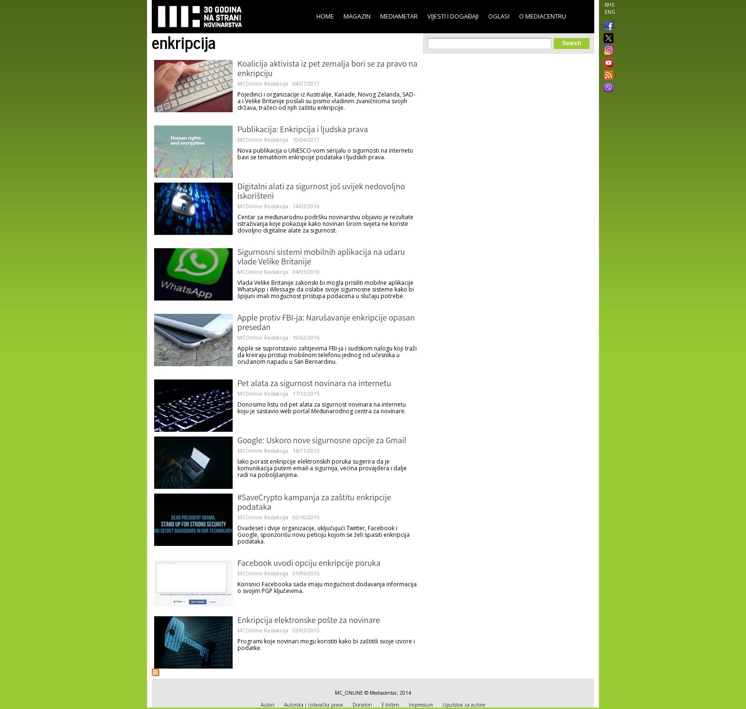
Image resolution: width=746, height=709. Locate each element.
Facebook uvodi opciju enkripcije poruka (309, 564)
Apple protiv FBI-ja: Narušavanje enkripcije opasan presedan (326, 323)
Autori (268, 704)
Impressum (421, 704)
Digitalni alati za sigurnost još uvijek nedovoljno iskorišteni (321, 192)
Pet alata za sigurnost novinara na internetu (314, 384)
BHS (609, 4)
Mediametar (399, 16)
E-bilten (390, 704)
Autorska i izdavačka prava (313, 704)
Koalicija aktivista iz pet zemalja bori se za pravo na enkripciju (327, 69)
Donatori (362, 704)
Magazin (357, 16)
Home (325, 16)
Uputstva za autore (463, 704)
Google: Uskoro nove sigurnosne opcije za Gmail (321, 441)
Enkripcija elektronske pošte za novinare (308, 621)
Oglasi (499, 16)
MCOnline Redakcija (262, 83)
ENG (610, 12)
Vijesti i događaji (453, 16)
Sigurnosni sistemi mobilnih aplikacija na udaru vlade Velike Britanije (321, 258)
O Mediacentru (542, 16)
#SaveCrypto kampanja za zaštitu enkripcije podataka (314, 503)
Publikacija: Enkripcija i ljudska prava (302, 130)
